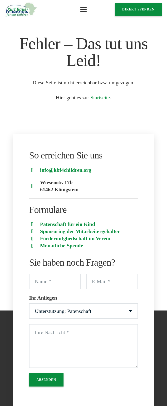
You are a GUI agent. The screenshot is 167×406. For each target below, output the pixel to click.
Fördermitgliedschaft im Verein (75, 238)
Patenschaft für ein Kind (67, 224)
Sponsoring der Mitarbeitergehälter (80, 231)
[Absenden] (46, 380)
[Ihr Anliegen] (83, 311)
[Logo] (21, 9)
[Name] (55, 281)
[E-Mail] (112, 281)
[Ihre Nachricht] (83, 346)
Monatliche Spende (61, 245)
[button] (83, 9)
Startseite (100, 97)
